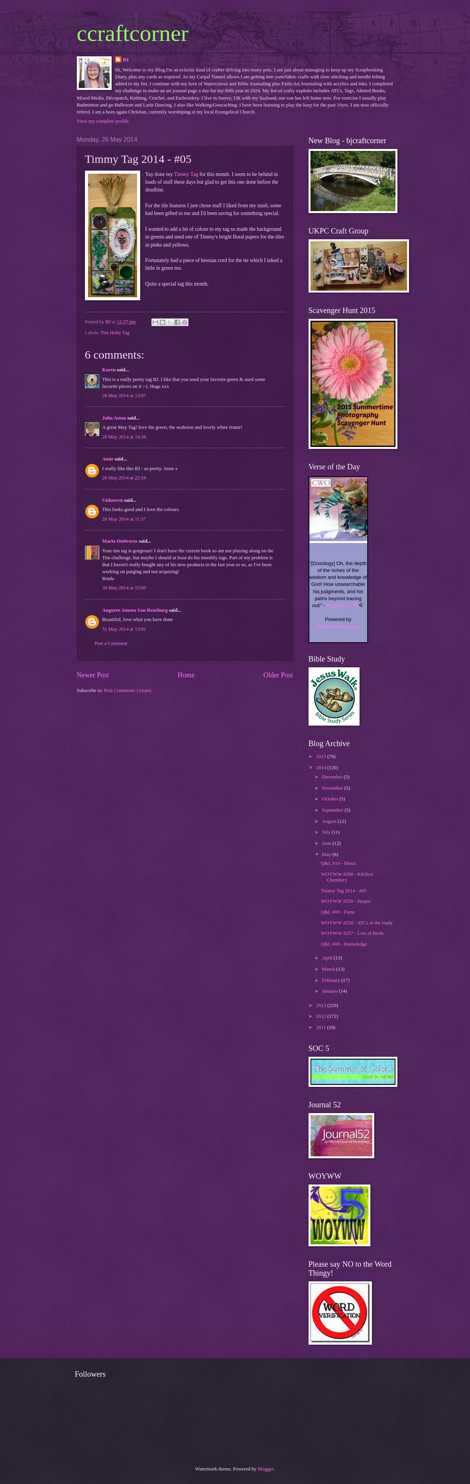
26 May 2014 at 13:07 (124, 395)
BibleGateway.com (338, 626)
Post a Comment (111, 643)
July (327, 832)
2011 (321, 1027)
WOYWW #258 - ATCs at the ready (357, 923)
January (330, 991)
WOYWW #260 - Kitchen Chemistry (347, 877)
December (333, 777)
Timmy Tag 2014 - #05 (344, 890)
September (333, 810)
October (330, 799)
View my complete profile (103, 121)
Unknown (112, 500)
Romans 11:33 (341, 605)
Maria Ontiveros (120, 541)
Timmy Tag (186, 174)
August (330, 821)
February (331, 980)
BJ (126, 60)
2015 (321, 756)
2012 (321, 1016)
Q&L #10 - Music (338, 863)
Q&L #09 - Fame (338, 912)
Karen (109, 369)
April (328, 958)
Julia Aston (114, 418)
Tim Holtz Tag (114, 332)
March (329, 969)
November (333, 788)
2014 (321, 767)
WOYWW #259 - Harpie (346, 901)
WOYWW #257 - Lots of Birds (352, 933)
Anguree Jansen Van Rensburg (135, 610)
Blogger (266, 1469)
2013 (321, 1005)
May (327, 854)
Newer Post (93, 675)
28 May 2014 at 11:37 (124, 519)
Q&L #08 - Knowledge (344, 944)
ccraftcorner (133, 33)
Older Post (278, 675)
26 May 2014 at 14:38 (124, 437)
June (327, 843)
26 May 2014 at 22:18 (124, 478)
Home (186, 675)
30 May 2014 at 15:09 (124, 588)
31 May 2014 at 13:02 (124, 629)
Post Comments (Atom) (127, 690)
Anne (108, 459)
